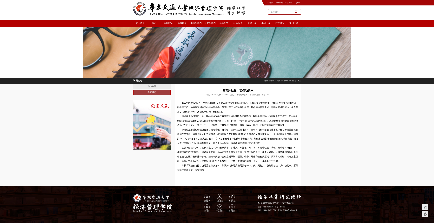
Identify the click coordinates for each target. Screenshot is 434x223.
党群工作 (251, 23)
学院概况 (168, 23)
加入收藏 (279, 3)
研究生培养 (210, 23)
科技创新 (152, 86)
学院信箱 (288, 3)
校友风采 (279, 23)
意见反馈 (425, 214)
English (297, 3)
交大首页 (270, 3)
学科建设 (182, 23)
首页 (154, 23)
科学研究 (224, 23)
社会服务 (237, 23)
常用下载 (293, 23)
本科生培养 (196, 23)
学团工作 (265, 23)
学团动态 (292, 81)
